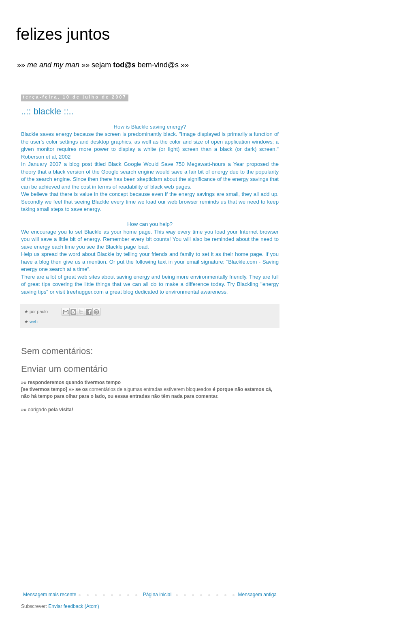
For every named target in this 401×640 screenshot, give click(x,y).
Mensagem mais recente (49, 594)
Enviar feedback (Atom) (73, 606)
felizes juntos (63, 34)
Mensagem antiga (257, 594)
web (34, 321)
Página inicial (157, 594)
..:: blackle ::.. (47, 111)
